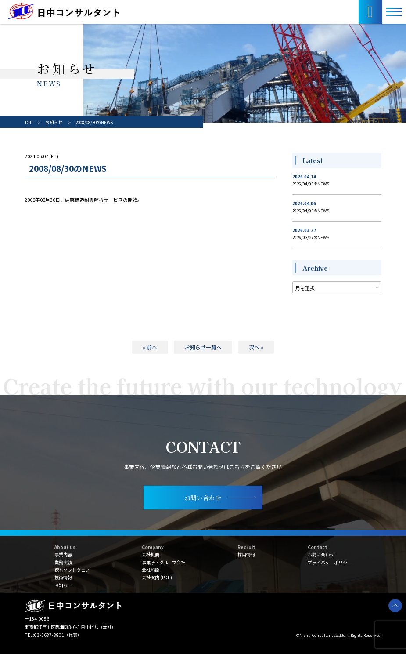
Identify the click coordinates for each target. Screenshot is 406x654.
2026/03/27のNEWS (310, 237)
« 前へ (150, 347)
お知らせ (63, 585)
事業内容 (63, 554)
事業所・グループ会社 (163, 562)
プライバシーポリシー (330, 562)
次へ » (256, 347)
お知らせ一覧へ (203, 347)
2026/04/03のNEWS (310, 184)
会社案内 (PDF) (157, 577)
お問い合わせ (321, 554)
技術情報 (63, 577)
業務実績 (63, 562)
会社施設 (150, 570)
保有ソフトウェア (72, 570)
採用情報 (246, 554)
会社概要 (150, 554)
